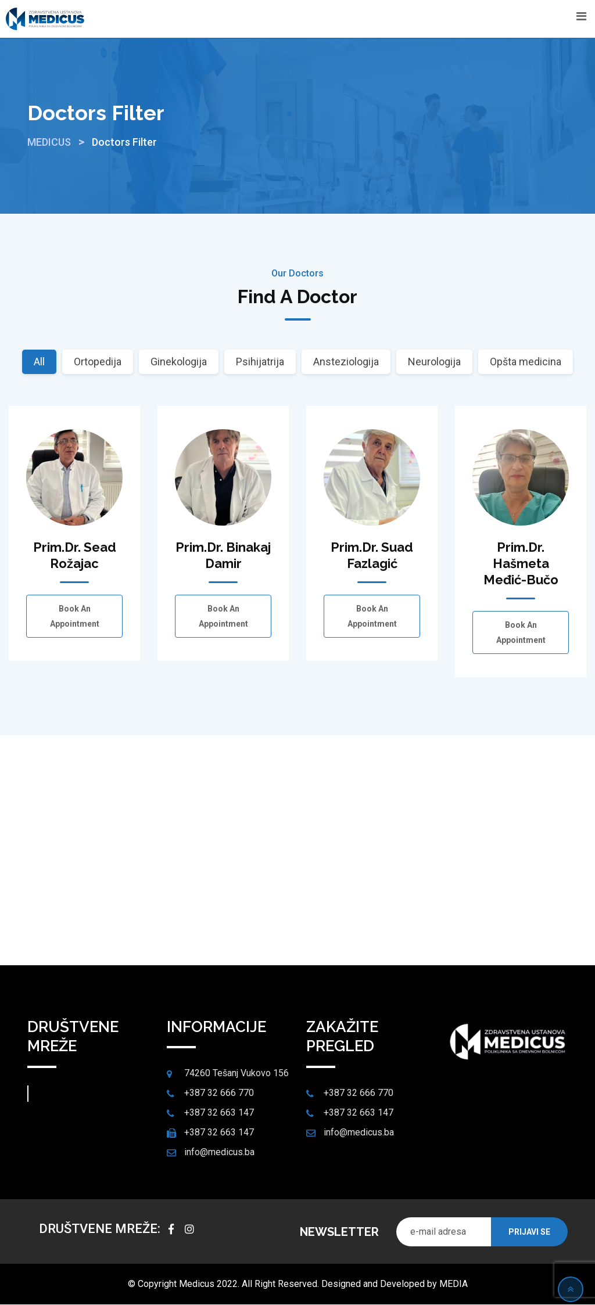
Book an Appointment (74, 616)
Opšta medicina (525, 361)
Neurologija (434, 361)
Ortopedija (97, 361)
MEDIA (453, 1284)
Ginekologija (178, 361)
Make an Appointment (298, 890)
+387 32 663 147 (219, 1113)
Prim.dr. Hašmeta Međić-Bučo (520, 563)
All (39, 361)
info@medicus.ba (219, 1152)
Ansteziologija (346, 361)
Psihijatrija (260, 361)
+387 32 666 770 (219, 1093)
